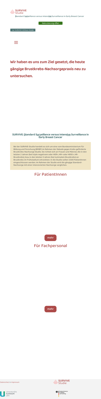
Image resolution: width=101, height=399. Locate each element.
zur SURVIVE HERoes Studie (23, 30)
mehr (50, 237)
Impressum (15, 382)
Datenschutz (5, 382)
